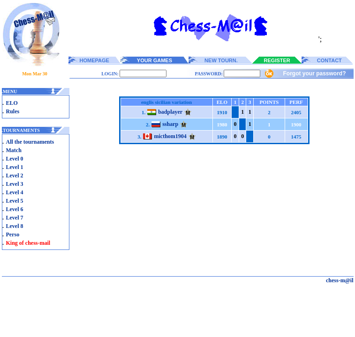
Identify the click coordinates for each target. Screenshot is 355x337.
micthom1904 (170, 136)
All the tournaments (30, 142)
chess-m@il (340, 280)
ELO (12, 103)
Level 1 (14, 167)
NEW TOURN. (221, 60)
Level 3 (14, 184)
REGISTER (277, 60)
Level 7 (14, 217)
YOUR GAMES (154, 60)
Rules (13, 111)
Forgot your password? (314, 73)
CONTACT (329, 60)
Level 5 (14, 201)
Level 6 (14, 209)
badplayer (170, 112)
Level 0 (14, 158)
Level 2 (14, 175)
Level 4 (14, 192)
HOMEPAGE (94, 60)
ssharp (170, 124)
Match (14, 150)
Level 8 (14, 226)
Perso (13, 234)
